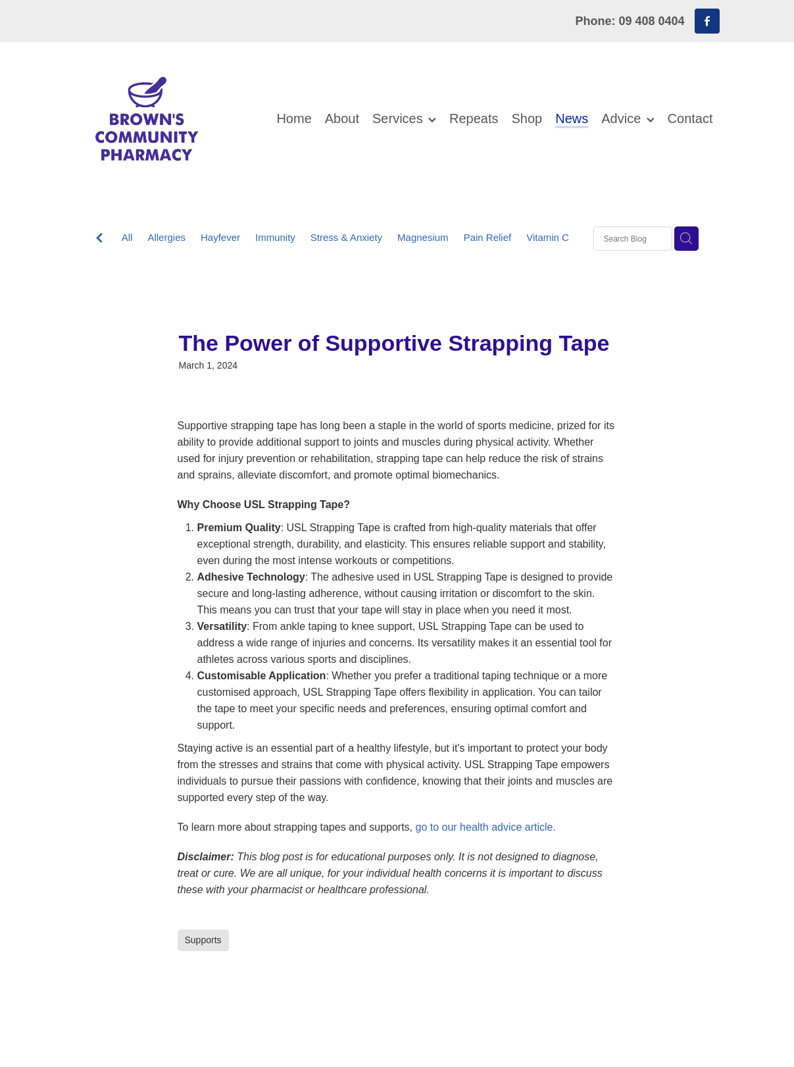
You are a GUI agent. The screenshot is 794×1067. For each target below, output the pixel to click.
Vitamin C (547, 237)
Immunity (275, 237)
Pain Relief (488, 237)
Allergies (166, 237)
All (127, 237)
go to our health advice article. (486, 827)
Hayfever (220, 237)
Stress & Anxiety (346, 237)
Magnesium (423, 237)
